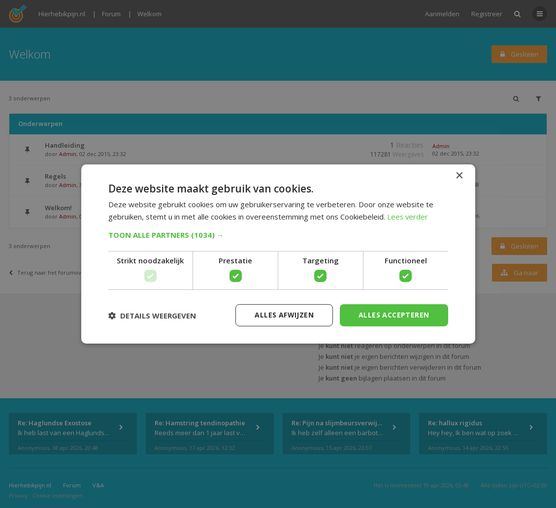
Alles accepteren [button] (394, 314)
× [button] (459, 176)
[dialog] (278, 254)
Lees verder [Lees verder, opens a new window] (408, 217)
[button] (278, 234)
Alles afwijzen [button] (284, 314)
